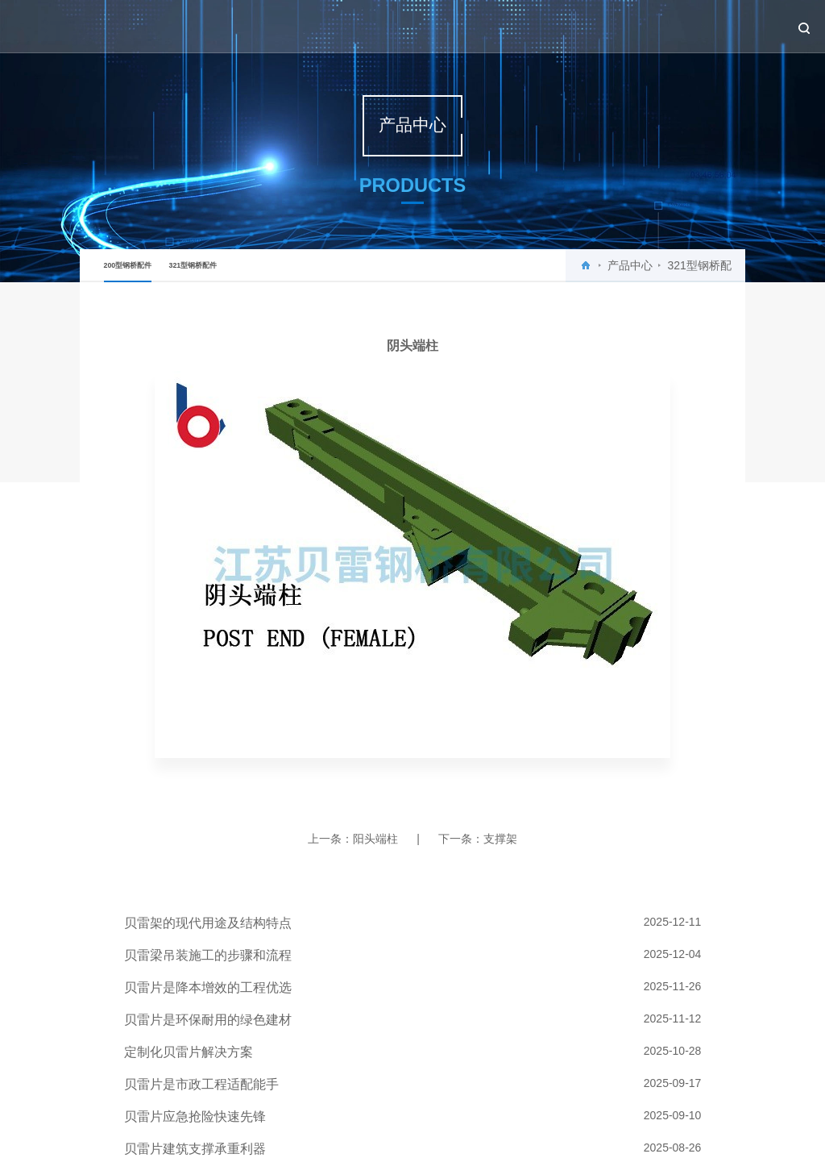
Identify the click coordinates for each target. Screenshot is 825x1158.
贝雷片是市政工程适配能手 (201, 1084)
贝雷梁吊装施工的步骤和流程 (208, 955)
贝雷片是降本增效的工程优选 (208, 987)
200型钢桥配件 (128, 271)
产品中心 (571, 26)
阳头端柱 (375, 838)
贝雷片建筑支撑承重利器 (195, 1149)
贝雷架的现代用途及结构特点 (208, 923)
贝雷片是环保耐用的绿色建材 (208, 1020)
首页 (406, 26)
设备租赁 (686, 26)
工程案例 (628, 26)
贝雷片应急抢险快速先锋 (195, 1116)
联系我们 (743, 26)
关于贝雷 (456, 26)
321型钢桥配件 (193, 265)
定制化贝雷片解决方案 (188, 1052)
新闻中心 (513, 26)
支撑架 (500, 838)
